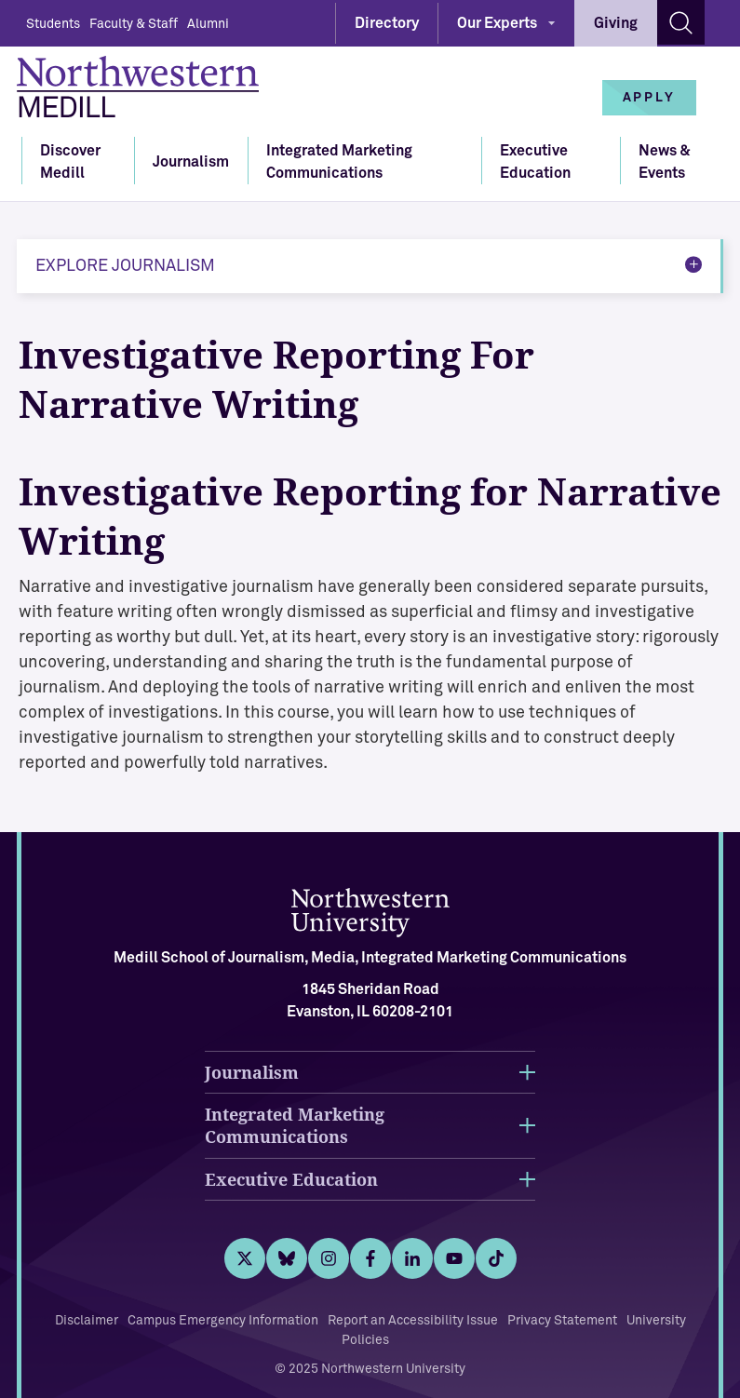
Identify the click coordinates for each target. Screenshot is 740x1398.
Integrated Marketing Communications (339, 162)
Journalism (191, 162)
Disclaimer (86, 1320)
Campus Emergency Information (223, 1320)
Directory (387, 23)
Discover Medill (70, 162)
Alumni (208, 24)
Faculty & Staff (133, 24)
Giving (616, 23)
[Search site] (681, 22)
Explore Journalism (125, 266)
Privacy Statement (562, 1320)
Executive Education (535, 162)
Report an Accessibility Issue (413, 1320)
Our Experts (497, 23)
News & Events (665, 162)
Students (53, 24)
